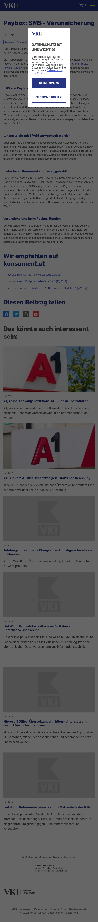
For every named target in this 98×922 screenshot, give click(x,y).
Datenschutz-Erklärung (47, 72)
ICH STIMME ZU (49, 83)
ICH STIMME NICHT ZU (49, 97)
